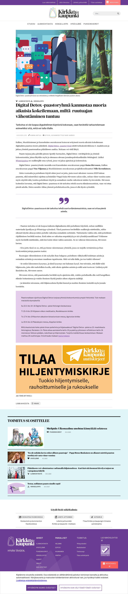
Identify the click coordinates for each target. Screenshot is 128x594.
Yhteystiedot (81, 544)
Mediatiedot (81, 547)
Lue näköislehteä (48, 2)
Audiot (39, 559)
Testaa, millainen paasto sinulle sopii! (44, 484)
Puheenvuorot (42, 551)
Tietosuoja (80, 551)
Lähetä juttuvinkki (80, 2)
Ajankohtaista (42, 544)
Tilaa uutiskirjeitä (83, 555)
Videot (38, 563)
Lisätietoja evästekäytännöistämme (31, 580)
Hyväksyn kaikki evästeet (42, 588)
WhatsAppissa (22, 161)
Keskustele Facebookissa (32, 517)
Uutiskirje (98, 517)
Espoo (58, 547)
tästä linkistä (64, 336)
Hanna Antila (35, 135)
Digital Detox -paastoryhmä (60, 146)
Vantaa (58, 555)
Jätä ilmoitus (64, 2)
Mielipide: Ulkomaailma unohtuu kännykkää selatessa (77, 428)
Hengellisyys (41, 555)
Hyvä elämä (40, 547)
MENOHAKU (114, 2)
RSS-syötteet (41, 567)
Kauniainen (59, 551)
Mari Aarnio (70, 135)
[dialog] (64, 582)
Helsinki (58, 544)
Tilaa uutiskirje (96, 2)
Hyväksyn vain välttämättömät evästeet (80, 588)
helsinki (36, 403)
